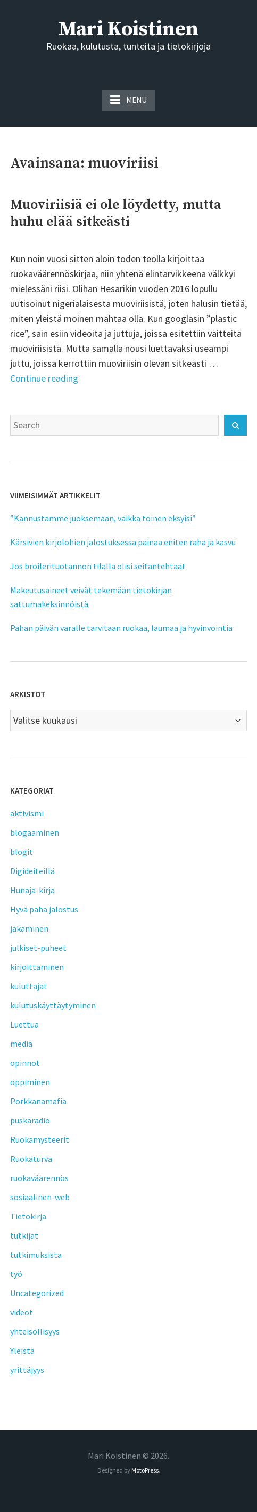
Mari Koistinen (128, 29)
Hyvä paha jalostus (44, 909)
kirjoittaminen (37, 966)
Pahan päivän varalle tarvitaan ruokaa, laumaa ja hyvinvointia (121, 627)
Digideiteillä (32, 871)
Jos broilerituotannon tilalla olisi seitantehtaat (98, 566)
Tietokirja (28, 1216)
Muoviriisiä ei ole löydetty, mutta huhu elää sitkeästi (115, 213)
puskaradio (30, 1120)
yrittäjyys (27, 1369)
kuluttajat (28, 986)
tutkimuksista (36, 1254)
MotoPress (145, 1470)
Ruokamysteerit (39, 1139)
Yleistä (22, 1350)
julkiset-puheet (38, 947)
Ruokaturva (31, 1158)
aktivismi (27, 813)
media (21, 1043)
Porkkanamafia (38, 1101)
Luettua (24, 1024)
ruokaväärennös (39, 1178)
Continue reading (44, 378)
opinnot (25, 1062)
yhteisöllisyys (35, 1331)
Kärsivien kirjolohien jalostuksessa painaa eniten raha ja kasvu (123, 542)
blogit (21, 851)
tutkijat (24, 1235)
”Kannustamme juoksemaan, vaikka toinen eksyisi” (103, 518)
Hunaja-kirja (32, 890)
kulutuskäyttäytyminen (53, 1005)
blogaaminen (34, 832)
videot (21, 1312)
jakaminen (29, 928)
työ (16, 1273)
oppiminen (30, 1082)
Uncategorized (37, 1293)
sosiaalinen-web (40, 1197)
